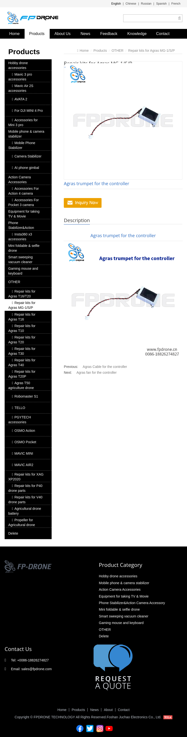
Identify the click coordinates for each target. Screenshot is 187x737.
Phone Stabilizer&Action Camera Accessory (22, 227)
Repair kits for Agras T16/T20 (21, 293)
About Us (63, 34)
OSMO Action (23, 431)
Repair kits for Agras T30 (21, 351)
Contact (162, 34)
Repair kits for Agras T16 (21, 316)
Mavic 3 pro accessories (20, 76)
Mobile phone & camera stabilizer (26, 134)
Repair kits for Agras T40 (21, 362)
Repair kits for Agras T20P (21, 374)
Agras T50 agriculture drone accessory (21, 388)
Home (14, 34)
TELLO (18, 408)
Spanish (161, 3)
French (175, 3)
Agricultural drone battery (24, 511)
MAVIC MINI (22, 453)
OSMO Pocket (24, 442)
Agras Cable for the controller (105, 367)
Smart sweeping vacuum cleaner (20, 259)
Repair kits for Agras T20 (21, 339)
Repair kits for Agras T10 (21, 328)
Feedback (108, 34)
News (85, 34)
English (116, 3)
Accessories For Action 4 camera (23, 191)
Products (37, 34)
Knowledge (137, 34)
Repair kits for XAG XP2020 (26, 476)
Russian (146, 3)
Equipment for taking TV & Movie (23, 213)
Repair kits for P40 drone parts (25, 488)
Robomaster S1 (25, 396)
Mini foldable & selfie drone (23, 248)
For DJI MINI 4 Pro (27, 111)
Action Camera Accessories (19, 179)
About (108, 709)
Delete (13, 533)
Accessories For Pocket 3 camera (23, 202)
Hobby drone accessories (18, 65)
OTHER (14, 282)
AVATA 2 (19, 99)
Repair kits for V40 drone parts (25, 499)
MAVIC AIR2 (22, 465)
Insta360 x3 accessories (20, 236)
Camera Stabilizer (26, 156)
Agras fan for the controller (96, 372)
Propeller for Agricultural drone (21, 522)
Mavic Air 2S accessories (20, 88)
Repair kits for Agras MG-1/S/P (21, 305)
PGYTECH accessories (19, 419)
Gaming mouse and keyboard (23, 271)
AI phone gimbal (25, 168)
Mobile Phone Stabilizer (21, 145)
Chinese (131, 3)
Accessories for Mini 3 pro (23, 122)
